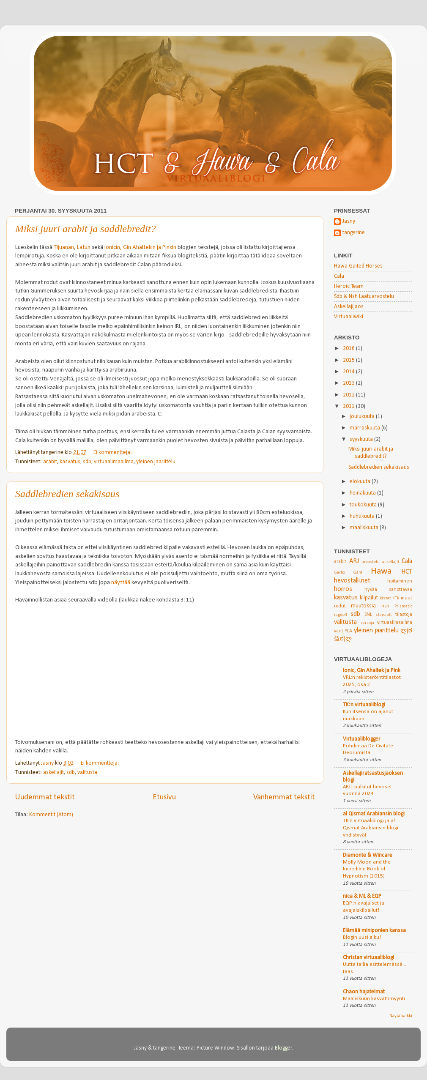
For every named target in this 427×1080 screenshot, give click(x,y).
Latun (83, 247)
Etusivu (164, 797)
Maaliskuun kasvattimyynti (374, 998)
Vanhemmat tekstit (284, 797)
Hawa (381, 571)
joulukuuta (363, 416)
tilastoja (403, 614)
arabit (50, 462)
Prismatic (403, 606)
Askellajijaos (349, 306)
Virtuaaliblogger (361, 739)
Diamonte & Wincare (367, 855)
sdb (87, 462)
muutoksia (363, 606)
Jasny (348, 221)
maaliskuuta (365, 527)
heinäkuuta (363, 493)
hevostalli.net (352, 580)
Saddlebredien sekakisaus (67, 493)
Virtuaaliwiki (348, 317)
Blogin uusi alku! (362, 937)
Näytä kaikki (400, 1016)
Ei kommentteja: (113, 452)
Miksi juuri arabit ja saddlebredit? (85, 228)
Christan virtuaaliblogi (368, 957)
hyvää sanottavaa (388, 589)
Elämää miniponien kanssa (374, 930)
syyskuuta (362, 439)
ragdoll (340, 614)
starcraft (384, 614)
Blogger (283, 1048)
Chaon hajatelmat (364, 992)
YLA (348, 631)
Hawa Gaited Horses (358, 266)
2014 (349, 372)
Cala (339, 276)
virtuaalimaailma (114, 462)
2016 (349, 348)
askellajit (53, 772)
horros (343, 589)
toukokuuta (364, 505)
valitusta (87, 772)
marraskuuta (365, 428)
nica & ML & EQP (362, 896)
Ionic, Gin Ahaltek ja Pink (371, 670)
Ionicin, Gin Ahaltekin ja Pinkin (140, 247)
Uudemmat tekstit (45, 797)
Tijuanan (64, 247)
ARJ (354, 561)
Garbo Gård (348, 572)
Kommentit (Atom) (51, 815)
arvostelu (371, 562)
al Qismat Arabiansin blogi (374, 814)
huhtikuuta (363, 516)
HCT (406, 572)
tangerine (353, 232)
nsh (385, 606)
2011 (349, 406)
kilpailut (369, 598)
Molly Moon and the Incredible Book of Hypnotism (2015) (367, 869)
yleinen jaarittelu (155, 462)
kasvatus (70, 462)
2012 (349, 395)
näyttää (120, 583)
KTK (396, 598)
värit (338, 631)
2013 (349, 383)
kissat (385, 598)
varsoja (367, 623)
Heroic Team (349, 286)
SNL (368, 614)
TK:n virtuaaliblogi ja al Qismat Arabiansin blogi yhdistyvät (370, 827)
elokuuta (361, 481)
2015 (349, 360)
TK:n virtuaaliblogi (364, 705)
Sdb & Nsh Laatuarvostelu (364, 296)
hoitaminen (399, 581)
